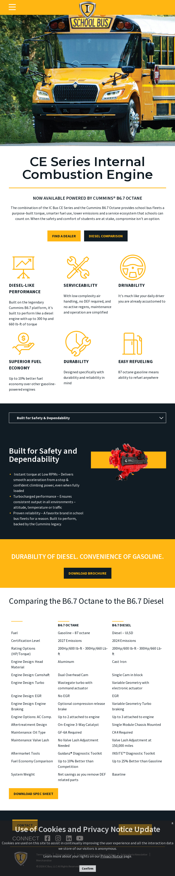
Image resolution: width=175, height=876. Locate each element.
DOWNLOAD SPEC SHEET (33, 793)
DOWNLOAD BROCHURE (88, 573)
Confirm (87, 869)
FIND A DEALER (64, 236)
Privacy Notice (111, 856)
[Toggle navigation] (12, 7)
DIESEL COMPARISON (106, 236)
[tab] (87, 418)
